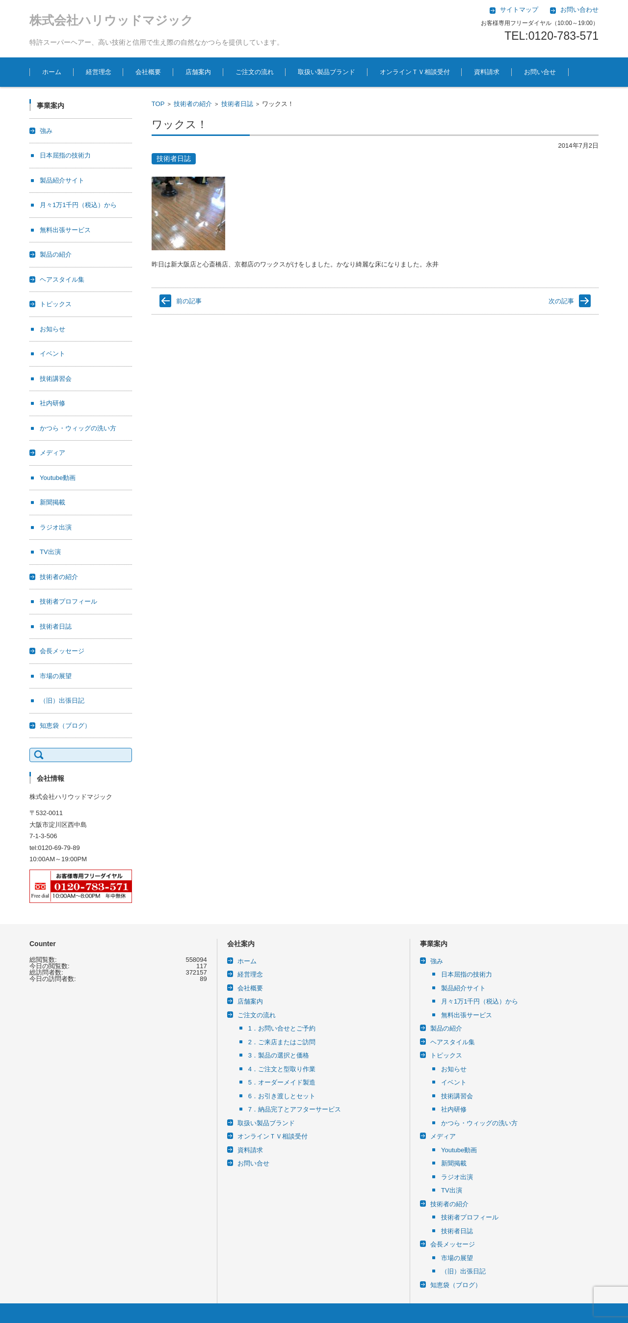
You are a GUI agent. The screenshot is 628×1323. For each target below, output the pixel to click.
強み (46, 130)
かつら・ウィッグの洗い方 (78, 428)
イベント (52, 353)
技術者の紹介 (193, 103)
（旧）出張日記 (62, 700)
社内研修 (52, 403)
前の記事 (189, 301)
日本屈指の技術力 (65, 155)
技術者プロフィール (68, 601)
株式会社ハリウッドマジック (111, 20)
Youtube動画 (58, 477)
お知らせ (52, 329)
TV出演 (50, 552)
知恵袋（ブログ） (65, 725)
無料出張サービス (65, 230)
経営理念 (98, 72)
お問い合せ (540, 72)
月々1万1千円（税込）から (78, 205)
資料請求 (486, 72)
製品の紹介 (56, 254)
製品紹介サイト (62, 180)
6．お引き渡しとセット (281, 1096)
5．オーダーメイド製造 (281, 1082)
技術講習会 (56, 378)
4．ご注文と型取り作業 (281, 1069)
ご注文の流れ (255, 72)
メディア (52, 452)
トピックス (56, 304)
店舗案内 (198, 72)
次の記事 (561, 301)
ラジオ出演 (56, 527)
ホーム (51, 72)
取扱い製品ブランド (326, 72)
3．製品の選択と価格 (278, 1055)
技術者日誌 (237, 103)
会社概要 (148, 72)
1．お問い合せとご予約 (281, 1028)
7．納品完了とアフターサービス (294, 1109)
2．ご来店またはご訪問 (281, 1042)
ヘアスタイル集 (62, 279)
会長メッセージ (62, 651)
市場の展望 (56, 676)
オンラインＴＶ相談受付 (415, 72)
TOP (158, 103)
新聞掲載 (52, 502)
